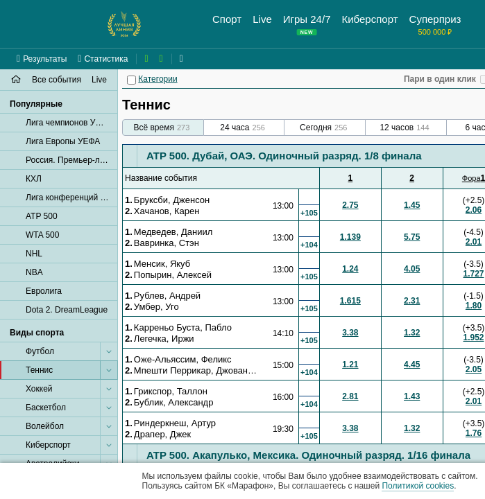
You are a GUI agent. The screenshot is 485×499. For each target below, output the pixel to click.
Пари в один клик (440, 79)
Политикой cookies (418, 486)
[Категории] (131, 80)
